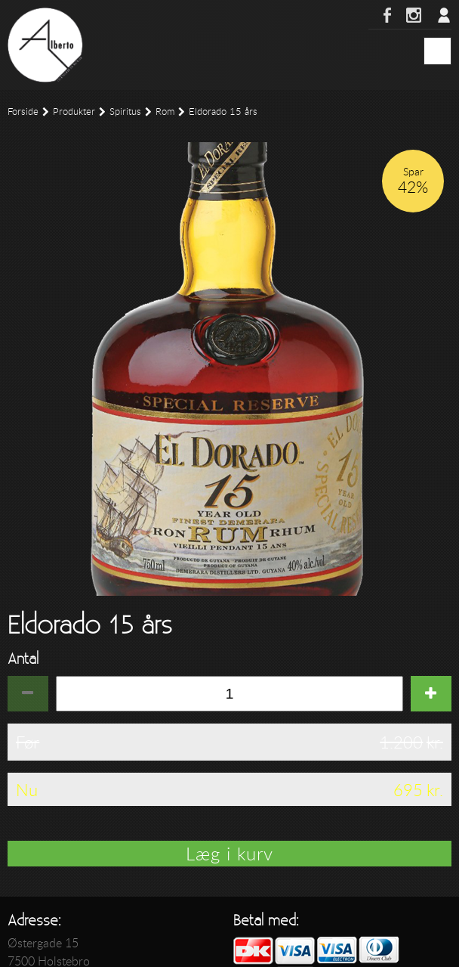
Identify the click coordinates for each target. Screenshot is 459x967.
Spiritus (125, 111)
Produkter (74, 111)
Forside (23, 111)
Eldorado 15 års (223, 111)
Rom (165, 111)
